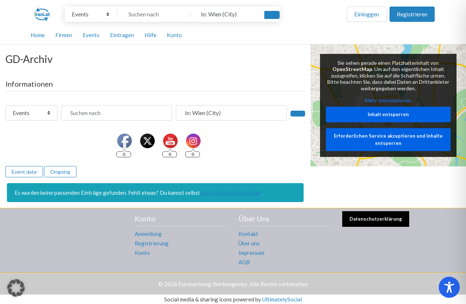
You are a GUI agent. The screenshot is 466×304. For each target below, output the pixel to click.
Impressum (251, 252)
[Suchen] (272, 15)
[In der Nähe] (226, 14)
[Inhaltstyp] (90, 14)
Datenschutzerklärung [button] (376, 219)
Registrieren (412, 14)
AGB (244, 262)
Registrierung (152, 243)
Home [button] (38, 35)
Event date (24, 172)
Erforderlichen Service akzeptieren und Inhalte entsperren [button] (388, 139)
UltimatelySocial (282, 299)
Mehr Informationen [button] (388, 100)
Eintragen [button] (122, 35)
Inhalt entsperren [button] (388, 114)
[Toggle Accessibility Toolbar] (449, 287)
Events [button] (91, 35)
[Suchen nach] (154, 14)
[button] (16, 288)
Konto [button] (174, 35)
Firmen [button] (63, 35)
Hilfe (151, 35)
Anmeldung (148, 233)
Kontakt (248, 233)
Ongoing (60, 172)
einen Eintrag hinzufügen (231, 192)
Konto (142, 252)
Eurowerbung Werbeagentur (213, 284)
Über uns (249, 243)
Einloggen (366, 14)
